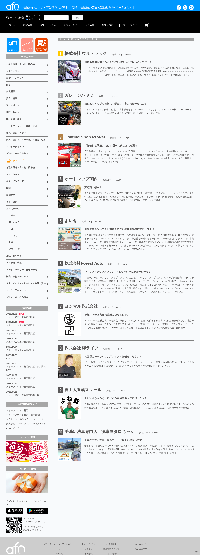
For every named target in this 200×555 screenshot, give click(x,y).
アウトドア (14, 228)
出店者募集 (111, 515)
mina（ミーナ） (14, 398)
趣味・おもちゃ (14, 100)
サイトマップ (179, 17)
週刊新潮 (35, 385)
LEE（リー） (38, 389)
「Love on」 (58, 524)
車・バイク (14, 203)
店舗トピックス (117, 17)
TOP (196, 552)
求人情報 (149, 17)
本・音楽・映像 (14, 106)
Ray (8, 331)
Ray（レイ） (24, 394)
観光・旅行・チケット (17, 119)
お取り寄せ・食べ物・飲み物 (20, 55)
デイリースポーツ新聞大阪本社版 (22, 366)
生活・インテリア (15, 68)
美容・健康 (11, 87)
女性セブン (11, 389)
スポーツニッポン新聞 (17, 381)
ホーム (91, 17)
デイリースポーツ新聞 (17, 385)
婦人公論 (10, 394)
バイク (14, 215)
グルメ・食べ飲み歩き (17, 138)
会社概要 (100, 540)
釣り (11, 222)
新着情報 (102, 17)
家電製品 (10, 80)
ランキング (15, 145)
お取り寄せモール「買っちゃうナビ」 (58, 517)
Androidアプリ (141, 519)
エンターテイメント (16, 132)
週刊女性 (24, 389)
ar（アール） (39, 394)
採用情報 (141, 540)
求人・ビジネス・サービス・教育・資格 (26, 125)
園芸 (8, 74)
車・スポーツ (12, 93)
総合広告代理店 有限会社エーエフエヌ (72, 540)
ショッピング (135, 17)
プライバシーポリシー (120, 540)
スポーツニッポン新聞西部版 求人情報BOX (26, 341)
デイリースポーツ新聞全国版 (20, 292)
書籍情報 (89, 529)
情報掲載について (111, 519)
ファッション (12, 61)
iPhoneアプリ (141, 515)
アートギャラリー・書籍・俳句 (21, 113)
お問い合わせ (163, 17)
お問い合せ (111, 524)
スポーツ (13, 197)
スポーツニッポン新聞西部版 (20, 300)
